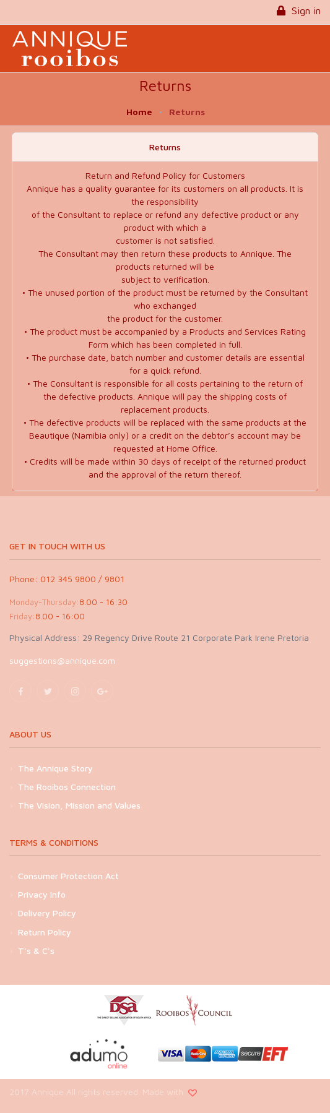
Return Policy (44, 932)
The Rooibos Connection (67, 786)
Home (139, 111)
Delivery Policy (47, 913)
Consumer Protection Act (68, 875)
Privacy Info (42, 894)
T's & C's (36, 950)
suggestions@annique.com (62, 660)
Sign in (299, 10)
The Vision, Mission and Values (79, 805)
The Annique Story (55, 768)
